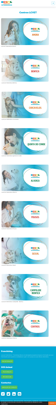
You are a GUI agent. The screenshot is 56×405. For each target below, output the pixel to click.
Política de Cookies (27, 400)
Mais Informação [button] (7, 361)
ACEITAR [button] (52, 403)
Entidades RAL (35, 400)
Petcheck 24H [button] (7, 377)
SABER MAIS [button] (4, 404)
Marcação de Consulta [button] (9, 387)
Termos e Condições (43, 400)
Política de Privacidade (18, 400)
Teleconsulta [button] (7, 372)
